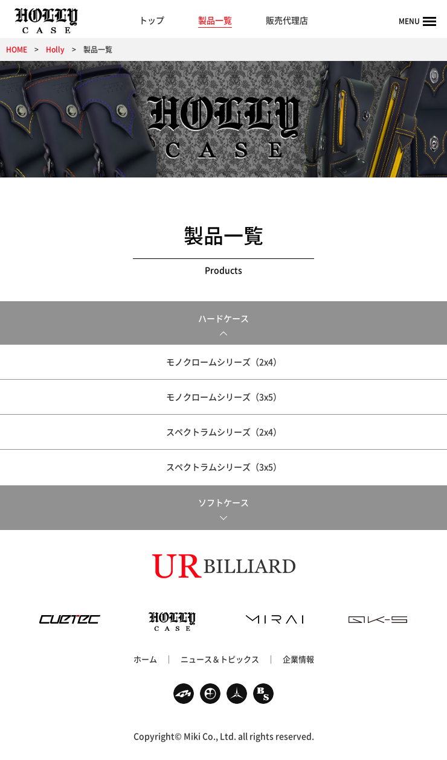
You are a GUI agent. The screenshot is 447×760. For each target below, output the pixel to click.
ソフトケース (223, 502)
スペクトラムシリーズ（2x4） (223, 432)
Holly (55, 49)
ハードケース (223, 318)
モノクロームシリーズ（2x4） (223, 362)
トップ (151, 20)
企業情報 (298, 659)
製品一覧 (215, 20)
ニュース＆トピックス (220, 659)
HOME (16, 49)
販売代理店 (287, 20)
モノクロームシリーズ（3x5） (223, 397)
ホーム (145, 659)
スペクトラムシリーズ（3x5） (223, 467)
